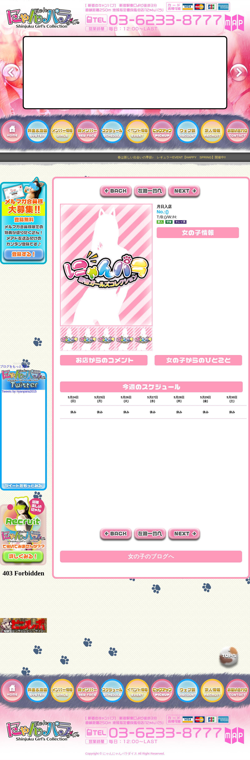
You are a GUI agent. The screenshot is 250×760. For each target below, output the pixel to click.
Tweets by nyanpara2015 (19, 391)
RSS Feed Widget (21, 364)
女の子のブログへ (151, 556)
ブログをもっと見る (14, 366)
